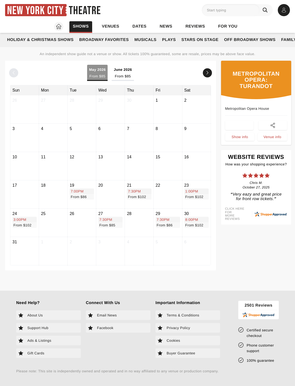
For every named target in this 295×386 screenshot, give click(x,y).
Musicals (145, 40)
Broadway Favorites (104, 40)
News (166, 26)
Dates (139, 26)
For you (228, 26)
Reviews (195, 26)
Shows (81, 26)
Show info (239, 137)
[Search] (266, 10)
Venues (110, 26)
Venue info (272, 137)
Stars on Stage (200, 40)
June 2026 (123, 73)
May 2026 (97, 73)
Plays (169, 40)
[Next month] (207, 72)
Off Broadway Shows (250, 40)
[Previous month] (13, 72)
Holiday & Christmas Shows (40, 40)
